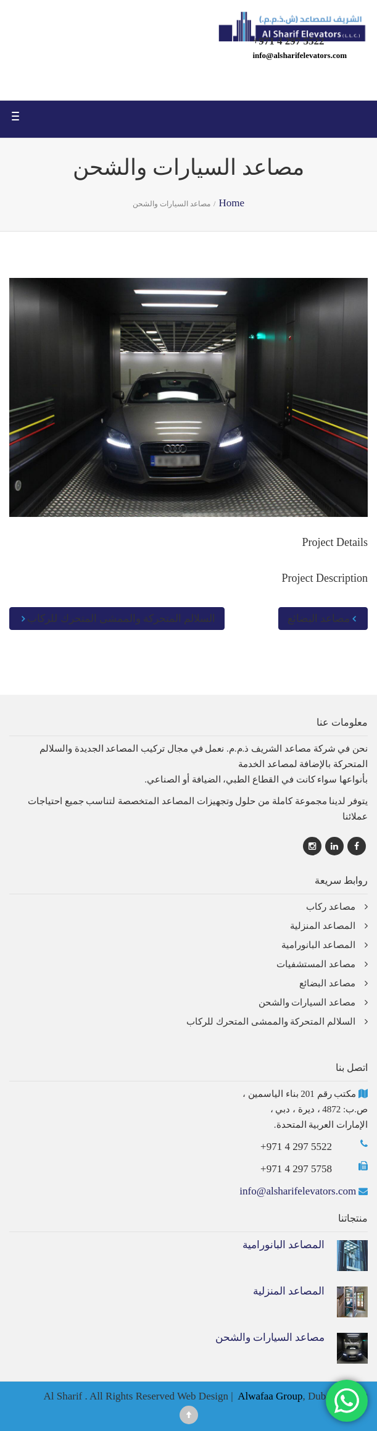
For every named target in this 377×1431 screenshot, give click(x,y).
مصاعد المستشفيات (315, 964)
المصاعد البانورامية (318, 945)
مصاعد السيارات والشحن (307, 1002)
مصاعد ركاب (330, 907)
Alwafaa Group (270, 1396)
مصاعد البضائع (323, 618)
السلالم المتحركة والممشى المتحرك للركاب (117, 618)
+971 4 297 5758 (296, 1169)
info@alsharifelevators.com (299, 55)
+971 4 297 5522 (296, 1146)
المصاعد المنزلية (322, 926)
